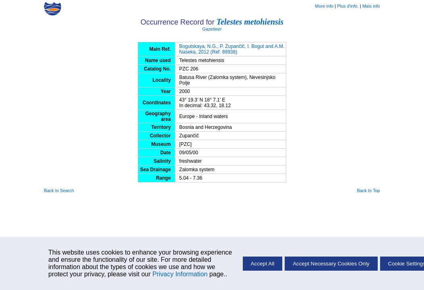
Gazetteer (211, 29)
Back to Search (59, 190)
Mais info (371, 6)
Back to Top (368, 190)
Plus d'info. (347, 6)
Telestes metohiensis (250, 21)
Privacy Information (179, 274)
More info (324, 6)
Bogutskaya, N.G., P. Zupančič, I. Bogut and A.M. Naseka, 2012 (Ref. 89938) (231, 49)
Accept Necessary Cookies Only (331, 264)
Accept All (263, 264)
